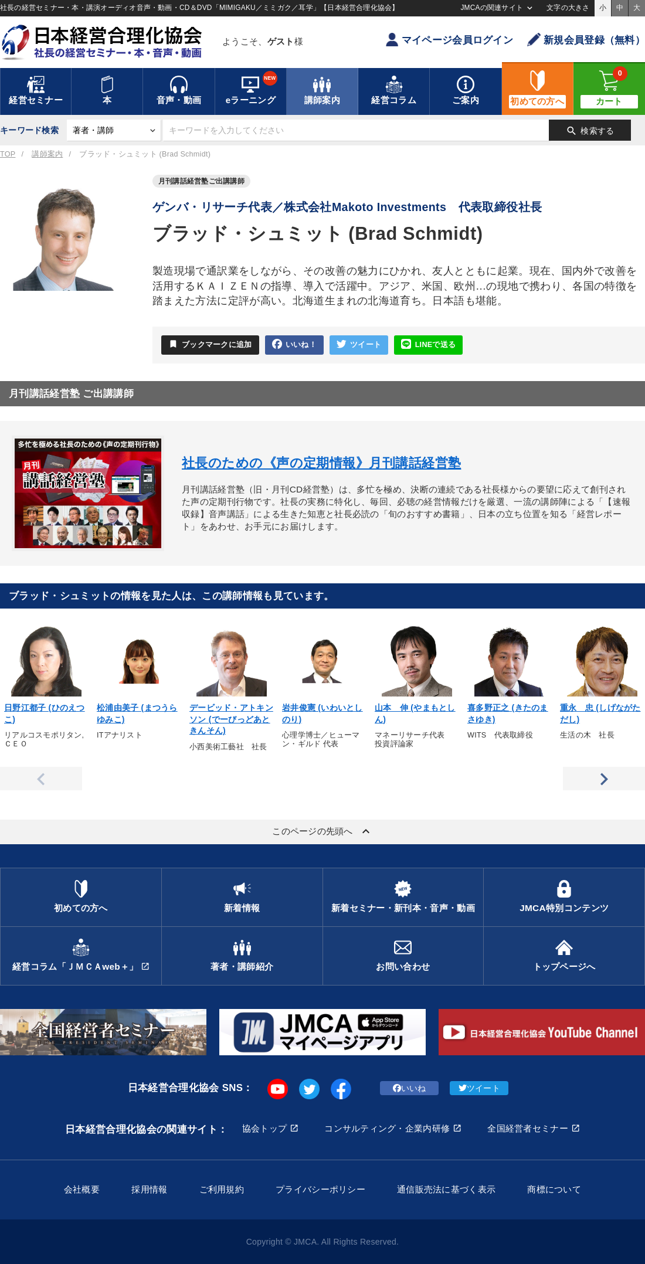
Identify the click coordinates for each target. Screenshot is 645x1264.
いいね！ (294, 344)
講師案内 (47, 154)
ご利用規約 (221, 1189)
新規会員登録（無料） (586, 39)
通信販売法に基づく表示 (446, 1189)
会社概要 (82, 1189)
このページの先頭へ (322, 831)
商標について (554, 1189)
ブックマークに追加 (210, 344)
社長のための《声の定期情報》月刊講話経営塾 (321, 463)
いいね (409, 1088)
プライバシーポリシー (320, 1189)
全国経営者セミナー (527, 1128)
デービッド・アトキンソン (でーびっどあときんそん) (231, 719)
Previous (41, 778)
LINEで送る (428, 344)
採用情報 (149, 1189)
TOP (7, 154)
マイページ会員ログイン (449, 39)
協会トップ (264, 1128)
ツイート (359, 344)
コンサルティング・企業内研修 (387, 1128)
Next (604, 778)
